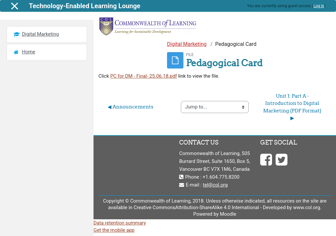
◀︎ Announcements (130, 107)
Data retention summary (120, 223)
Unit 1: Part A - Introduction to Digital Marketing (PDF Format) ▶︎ (292, 107)
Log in (318, 6)
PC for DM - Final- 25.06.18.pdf (143, 76)
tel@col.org (215, 185)
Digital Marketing (187, 44)
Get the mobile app (114, 230)
